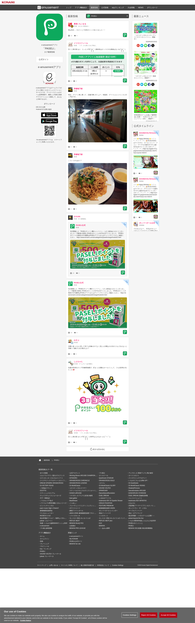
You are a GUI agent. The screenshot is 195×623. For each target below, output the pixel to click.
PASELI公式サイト (76, 541)
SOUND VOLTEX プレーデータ (50, 554)
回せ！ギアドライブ (135, 513)
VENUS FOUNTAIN (105, 503)
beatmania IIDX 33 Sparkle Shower (111, 500)
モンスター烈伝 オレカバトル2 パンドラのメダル (115, 518)
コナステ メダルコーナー (78, 488)
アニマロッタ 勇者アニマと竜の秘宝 (141, 473)
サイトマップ (41, 565)
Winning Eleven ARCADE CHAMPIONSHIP (84, 475)
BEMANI (102, 526)
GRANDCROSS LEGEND (78, 483)
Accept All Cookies (168, 615)
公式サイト (44, 59)
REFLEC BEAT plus (105, 521)
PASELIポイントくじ (136, 523)
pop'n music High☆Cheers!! (49, 508)
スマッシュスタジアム (47, 493)
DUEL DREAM (104, 495)
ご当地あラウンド (46, 488)
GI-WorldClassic (75, 485)
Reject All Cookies (148, 615)
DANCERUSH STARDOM (137, 493)
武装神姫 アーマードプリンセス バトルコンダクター (146, 506)
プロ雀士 (102, 473)
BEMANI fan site (75, 544)
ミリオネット (103, 516)
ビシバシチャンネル (47, 506)
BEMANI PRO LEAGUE (78, 528)
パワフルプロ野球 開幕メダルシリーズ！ (54, 503)
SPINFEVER (103, 490)
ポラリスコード (75, 508)
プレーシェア (44, 544)
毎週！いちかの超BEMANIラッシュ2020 (53, 523)
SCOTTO (43, 490)
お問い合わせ (53, 565)
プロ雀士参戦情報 (46, 528)
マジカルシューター (47, 513)
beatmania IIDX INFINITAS (138, 500)
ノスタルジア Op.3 (46, 500)
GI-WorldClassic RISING (137, 485)
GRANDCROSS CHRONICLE (80, 480)
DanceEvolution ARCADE (137, 490)
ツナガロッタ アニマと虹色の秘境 (81, 495)
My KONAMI (74, 539)
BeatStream (73, 500)
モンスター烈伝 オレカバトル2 (80, 518)
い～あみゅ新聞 (104, 528)
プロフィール (44, 546)
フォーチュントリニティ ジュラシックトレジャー (86, 506)
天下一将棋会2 (45, 498)
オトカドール (103, 475)
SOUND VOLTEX (105, 488)
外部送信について (103, 565)
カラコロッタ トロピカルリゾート (51, 478)
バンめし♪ (73, 503)
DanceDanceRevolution (107, 493)
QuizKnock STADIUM (106, 478)
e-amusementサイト (76, 536)
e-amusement (44, 526)
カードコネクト (134, 475)
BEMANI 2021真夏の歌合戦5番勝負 (141, 528)
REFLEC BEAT (75, 521)
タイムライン (44, 539)
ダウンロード (152, 8)
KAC (100, 523)
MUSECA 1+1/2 (45, 516)
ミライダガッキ (75, 516)
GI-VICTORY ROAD (46, 485)
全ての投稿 (44, 473)
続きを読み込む (97, 449)
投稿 (41, 541)
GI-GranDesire (133, 483)
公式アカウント (75, 473)
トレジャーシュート (135, 498)
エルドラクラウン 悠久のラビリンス (52, 475)
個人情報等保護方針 (87, 565)
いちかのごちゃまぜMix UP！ (139, 480)
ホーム (42, 536)
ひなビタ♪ (132, 503)
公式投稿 (104, 8)
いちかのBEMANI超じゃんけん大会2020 (142, 521)
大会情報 (131, 8)
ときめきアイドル (105, 498)
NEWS (140, 8)
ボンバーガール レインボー (108, 511)
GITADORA (73, 478)
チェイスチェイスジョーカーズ (50, 495)
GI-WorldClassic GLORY (107, 485)
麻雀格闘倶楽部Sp (46, 511)
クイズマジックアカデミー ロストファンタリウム (57, 480)
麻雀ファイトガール (76, 511)
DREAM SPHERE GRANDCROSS (51, 483)
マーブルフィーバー (135, 511)
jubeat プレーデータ (47, 556)
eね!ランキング (118, 8)
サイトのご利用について (69, 565)
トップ (68, 8)
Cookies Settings (117, 565)
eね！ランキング (45, 549)
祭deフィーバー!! (105, 513)
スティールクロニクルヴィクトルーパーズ (84, 490)
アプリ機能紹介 (81, 8)
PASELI (131, 526)
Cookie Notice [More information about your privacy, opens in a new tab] (25, 620)
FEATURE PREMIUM (106, 506)
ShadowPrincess (134, 488)
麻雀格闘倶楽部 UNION (107, 508)
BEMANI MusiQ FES (76, 523)
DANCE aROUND (76, 493)
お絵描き (73, 526)
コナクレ (102, 483)
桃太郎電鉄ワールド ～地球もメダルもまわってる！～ (58, 518)
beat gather (73, 498)
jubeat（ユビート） (46, 521)
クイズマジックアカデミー (138, 478)
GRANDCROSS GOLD (107, 480)
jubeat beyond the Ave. (136, 518)
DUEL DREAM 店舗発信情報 (138, 495)
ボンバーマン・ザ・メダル (138, 508)
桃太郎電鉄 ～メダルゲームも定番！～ (142, 516)
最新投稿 (94, 8)
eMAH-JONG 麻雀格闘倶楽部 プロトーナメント (86, 513)
